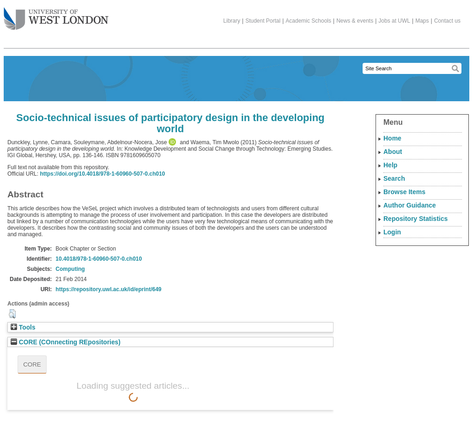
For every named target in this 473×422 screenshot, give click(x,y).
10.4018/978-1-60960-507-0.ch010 (98, 259)
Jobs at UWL (394, 21)
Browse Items (404, 192)
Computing (70, 269)
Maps (422, 21)
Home (392, 138)
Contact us (447, 21)
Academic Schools (308, 21)
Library (231, 21)
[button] (12, 313)
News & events (354, 21)
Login (392, 232)
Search (394, 178)
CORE (32, 364)
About (392, 151)
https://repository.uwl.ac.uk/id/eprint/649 (108, 289)
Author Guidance (409, 205)
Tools (23, 327)
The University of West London (56, 15)
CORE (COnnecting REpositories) (66, 342)
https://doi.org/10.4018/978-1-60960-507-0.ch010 (102, 174)
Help (390, 165)
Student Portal (262, 21)
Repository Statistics (415, 218)
